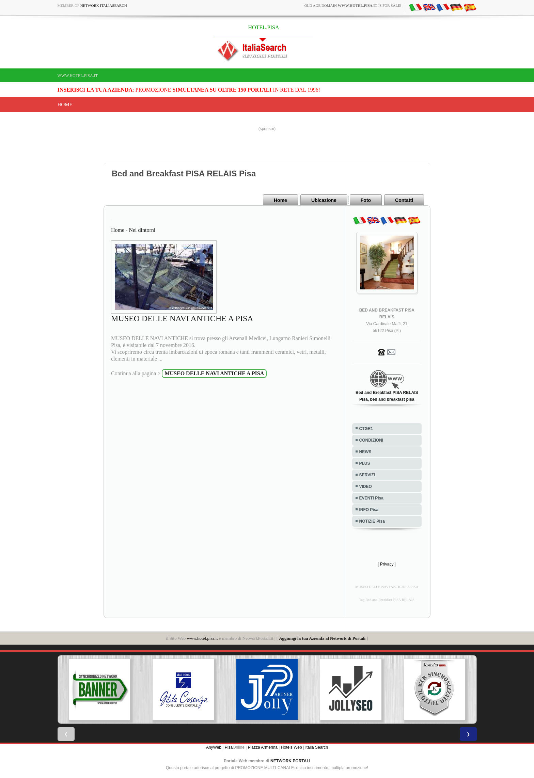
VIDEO (365, 486)
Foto (366, 200)
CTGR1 (366, 428)
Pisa (229, 747)
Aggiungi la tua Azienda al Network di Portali (322, 638)
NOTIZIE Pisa (372, 521)
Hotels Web (291, 747)
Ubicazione (323, 200)
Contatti (404, 200)
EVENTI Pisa (371, 498)
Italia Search (316, 747)
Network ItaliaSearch (103, 5)
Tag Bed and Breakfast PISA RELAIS (386, 600)
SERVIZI (367, 475)
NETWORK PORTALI (290, 761)
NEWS (365, 451)
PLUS (364, 463)
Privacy (386, 564)
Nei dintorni (142, 230)
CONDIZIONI (371, 440)
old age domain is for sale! (353, 5)
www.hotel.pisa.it (78, 75)
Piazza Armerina (263, 747)
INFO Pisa (369, 509)
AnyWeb (213, 747)
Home (65, 104)
